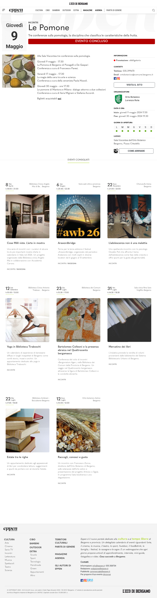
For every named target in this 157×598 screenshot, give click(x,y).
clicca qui (107, 574)
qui (59, 99)
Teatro (8, 567)
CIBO (48, 10)
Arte (7, 543)
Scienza (8, 570)
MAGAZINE (87, 10)
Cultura (9, 540)
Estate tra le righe (17, 457)
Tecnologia (35, 562)
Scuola (33, 555)
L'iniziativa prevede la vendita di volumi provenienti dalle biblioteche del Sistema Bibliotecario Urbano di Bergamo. (127, 356)
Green (33, 569)
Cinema (8, 546)
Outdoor (35, 548)
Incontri (33, 22)
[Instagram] (118, 78)
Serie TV (9, 550)
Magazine (61, 554)
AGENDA (98, 10)
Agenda (60, 558)
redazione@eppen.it (99, 569)
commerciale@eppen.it (100, 571)
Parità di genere (65, 547)
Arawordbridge (66, 243)
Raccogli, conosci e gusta (73, 457)
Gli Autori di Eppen (63, 567)
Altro (32, 575)
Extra (33, 552)
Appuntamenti (37, 572)
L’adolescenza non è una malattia (128, 243)
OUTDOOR (66, 10)
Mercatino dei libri (120, 347)
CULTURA (39, 10)
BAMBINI (56, 10)
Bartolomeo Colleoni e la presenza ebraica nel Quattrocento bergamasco (78, 350)
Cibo (32, 540)
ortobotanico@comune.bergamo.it (136, 75)
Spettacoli (9, 563)
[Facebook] (115, 78)
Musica (8, 560)
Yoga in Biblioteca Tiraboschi (24, 347)
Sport (33, 558)
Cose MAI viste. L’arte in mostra (26, 243)
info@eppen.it (98, 566)
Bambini (34, 544)
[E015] (90, 580)
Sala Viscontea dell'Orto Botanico (130, 140)
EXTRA (76, 10)
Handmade (35, 565)
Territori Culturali (61, 541)
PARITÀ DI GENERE (114, 10)
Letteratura (10, 557)
